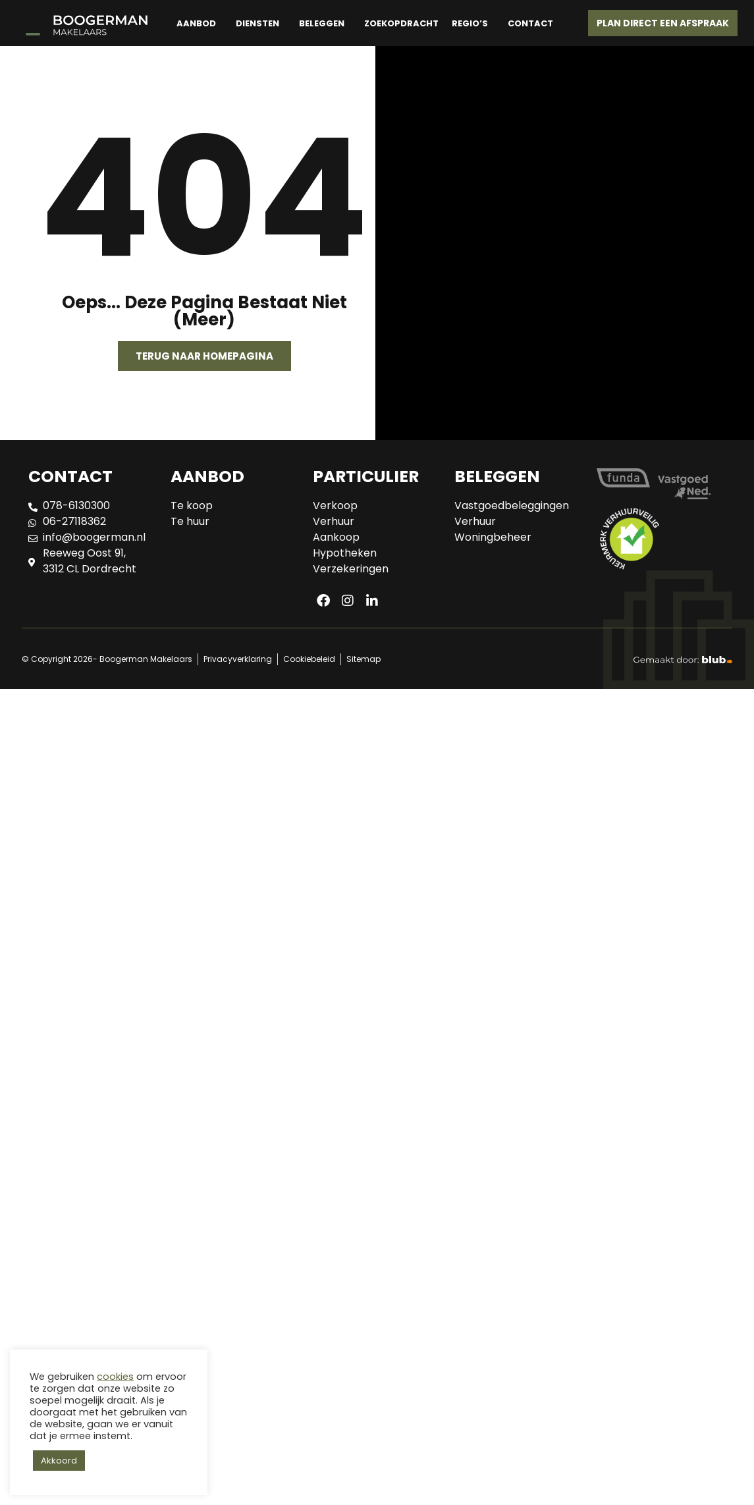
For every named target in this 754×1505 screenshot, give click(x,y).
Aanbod (196, 23)
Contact (530, 23)
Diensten (257, 23)
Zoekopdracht (401, 23)
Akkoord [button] (59, 1460)
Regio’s (470, 23)
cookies (115, 1376)
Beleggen (321, 23)
